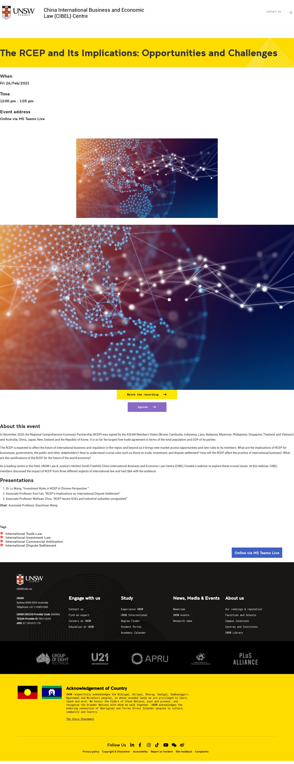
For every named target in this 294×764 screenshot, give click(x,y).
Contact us (76, 609)
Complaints (202, 751)
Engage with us (84, 598)
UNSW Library (234, 632)
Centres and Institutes (241, 626)
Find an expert (79, 615)
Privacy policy (91, 751)
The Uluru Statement (80, 719)
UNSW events (181, 615)
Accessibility (140, 751)
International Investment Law (28, 537)
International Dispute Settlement (31, 545)
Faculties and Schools (240, 615)
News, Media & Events (196, 598)
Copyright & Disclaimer (116, 751)
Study (127, 598)
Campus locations (237, 621)
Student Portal (131, 626)
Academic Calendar (133, 632)
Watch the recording (143, 394)
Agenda (144, 407)
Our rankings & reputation (243, 609)
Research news (182, 621)
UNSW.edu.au (30, 582)
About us (234, 598)
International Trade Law (24, 534)
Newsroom (179, 609)
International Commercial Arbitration (34, 541)
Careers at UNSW (80, 621)
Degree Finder (130, 621)
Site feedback (184, 751)
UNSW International (134, 615)
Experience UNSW (132, 609)
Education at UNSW (81, 626)
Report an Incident (162, 751)
